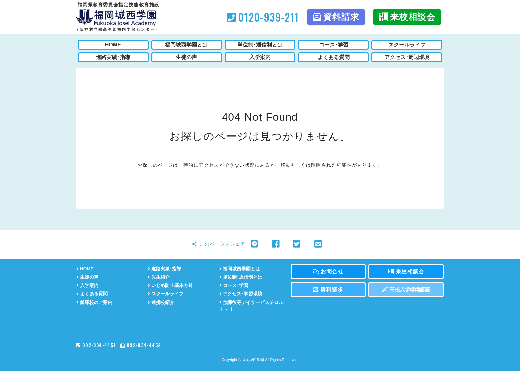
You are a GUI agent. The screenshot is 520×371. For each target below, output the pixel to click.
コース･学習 (233, 285)
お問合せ (328, 271)
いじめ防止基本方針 (170, 285)
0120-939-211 (263, 17)
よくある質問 (92, 294)
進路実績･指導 (164, 268)
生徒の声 (87, 277)
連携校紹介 (161, 302)
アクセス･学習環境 (240, 294)
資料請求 (336, 17)
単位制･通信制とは (240, 277)
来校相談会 (407, 17)
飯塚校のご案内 (94, 302)
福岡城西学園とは (239, 268)
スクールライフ (166, 294)
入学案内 (87, 285)
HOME (85, 268)
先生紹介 (159, 277)
